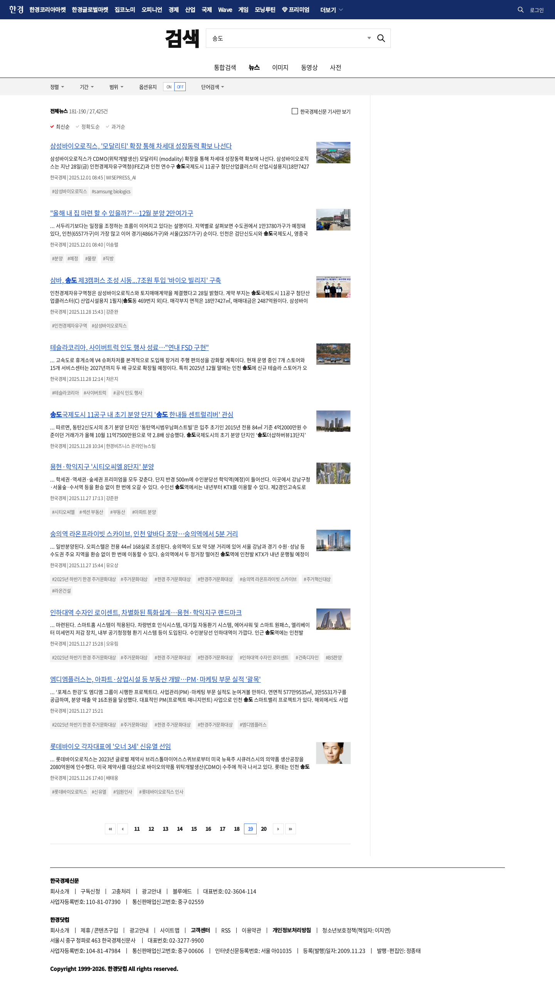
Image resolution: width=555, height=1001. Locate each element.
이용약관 (251, 930)
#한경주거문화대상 (215, 579)
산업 (190, 9)
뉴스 (254, 67)
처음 (110, 828)
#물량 (90, 258)
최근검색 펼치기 (363, 38)
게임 (243, 9)
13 (165, 828)
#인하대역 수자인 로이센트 (264, 657)
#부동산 (117, 512)
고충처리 (121, 891)
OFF (180, 87)
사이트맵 (169, 930)
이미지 (280, 67)
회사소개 (59, 891)
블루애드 (182, 891)
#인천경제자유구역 (69, 325)
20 (264, 828)
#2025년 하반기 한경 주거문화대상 (84, 579)
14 (180, 828)
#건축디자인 (307, 657)
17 (222, 828)
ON (169, 87)
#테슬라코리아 (65, 392)
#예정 (72, 258)
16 (208, 828)
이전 (122, 828)
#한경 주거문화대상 (172, 579)
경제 (173, 9)
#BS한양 (333, 657)
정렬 (54, 86)
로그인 (537, 10)
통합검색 (225, 67)
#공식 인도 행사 (127, 392)
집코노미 (124, 9)
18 (237, 828)
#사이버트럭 (95, 392)
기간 (84, 86)
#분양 (57, 258)
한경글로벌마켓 (90, 9)
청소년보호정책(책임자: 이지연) (356, 930)
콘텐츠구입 (106, 930)
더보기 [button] (328, 9)
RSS (225, 930)
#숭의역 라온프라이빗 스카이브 (268, 579)
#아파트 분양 (144, 512)
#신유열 (99, 791)
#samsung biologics (111, 191)
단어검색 (210, 86)
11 (137, 828)
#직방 (108, 258)
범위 (113, 86)
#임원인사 (122, 791)
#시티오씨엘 (63, 512)
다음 (278, 828)
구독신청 (90, 891)
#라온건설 (61, 590)
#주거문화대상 (134, 579)
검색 (182, 38)
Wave (225, 9)
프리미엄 (299, 9)
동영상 (309, 67)
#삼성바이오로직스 (69, 191)
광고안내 (151, 891)
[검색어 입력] (289, 38)
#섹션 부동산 (91, 512)
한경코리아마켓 (47, 9)
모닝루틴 (265, 9)
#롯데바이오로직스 (69, 791)
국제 (207, 9)
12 (151, 828)
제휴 (85, 930)
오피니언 (151, 9)
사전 (335, 67)
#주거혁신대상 (317, 579)
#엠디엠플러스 (253, 724)
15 (194, 828)
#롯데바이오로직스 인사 (161, 791)
